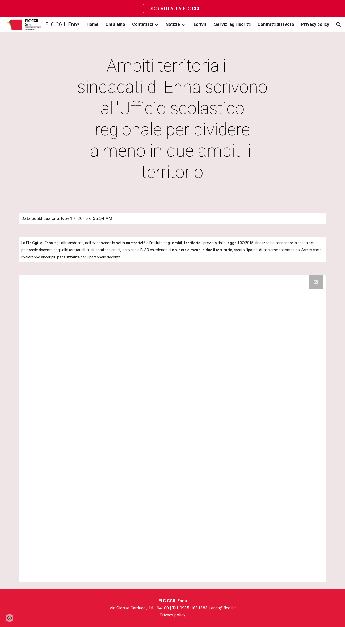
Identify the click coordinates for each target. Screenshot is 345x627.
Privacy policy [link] (315, 24)
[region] (172, 8)
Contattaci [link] (142, 24)
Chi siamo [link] (115, 24)
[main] (172, 119)
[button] (338, 24)
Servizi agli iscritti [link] (232, 24)
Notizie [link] (173, 24)
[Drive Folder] (172, 428)
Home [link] (93, 24)
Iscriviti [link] (199, 24)
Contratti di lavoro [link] (276, 24)
